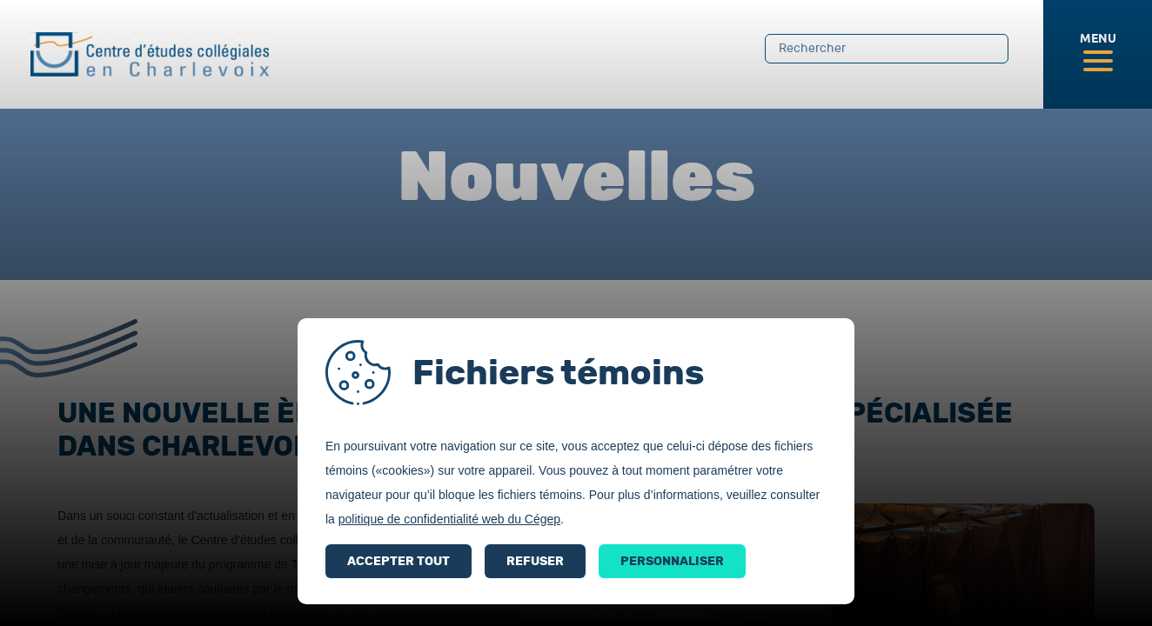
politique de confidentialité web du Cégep (449, 519)
